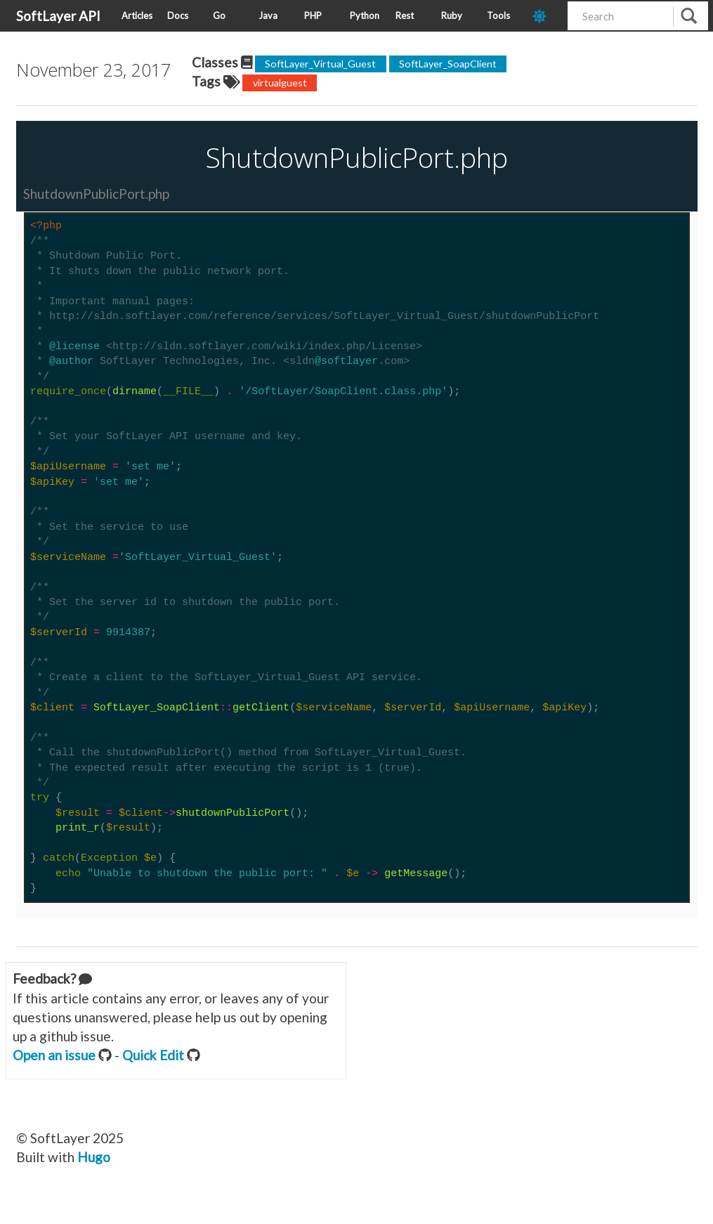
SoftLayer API (58, 16)
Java (268, 15)
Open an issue (54, 1055)
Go (219, 15)
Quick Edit (153, 1055)
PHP (313, 15)
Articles (137, 15)
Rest (404, 15)
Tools (498, 15)
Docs (177, 15)
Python (364, 15)
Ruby (451, 15)
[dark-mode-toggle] (545, 16)
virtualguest (280, 83)
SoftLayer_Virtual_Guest (320, 64)
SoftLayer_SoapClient (448, 64)
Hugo (93, 1157)
